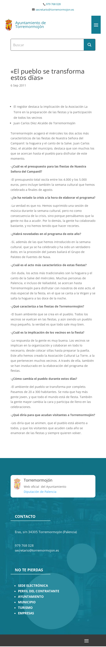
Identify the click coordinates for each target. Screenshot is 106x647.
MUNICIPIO (27, 602)
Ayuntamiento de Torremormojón (30, 24)
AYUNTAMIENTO (31, 596)
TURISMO (25, 607)
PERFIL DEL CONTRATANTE (38, 591)
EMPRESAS (26, 613)
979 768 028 (53, 4)
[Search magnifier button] (89, 44)
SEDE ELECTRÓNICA (33, 585)
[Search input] (47, 45)
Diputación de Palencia (40, 492)
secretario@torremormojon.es (55, 9)
